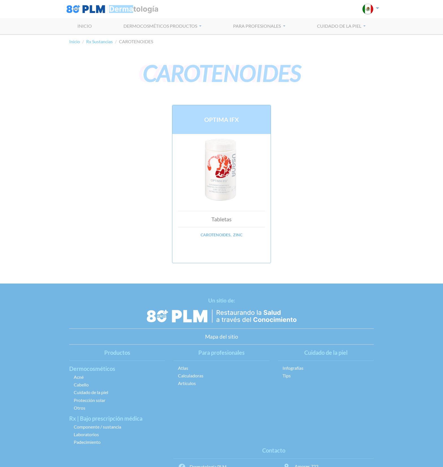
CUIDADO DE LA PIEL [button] (339, 26)
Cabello (81, 384)
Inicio (74, 41)
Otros (79, 407)
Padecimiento (87, 442)
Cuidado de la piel (91, 392)
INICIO (84, 26)
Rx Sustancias (99, 41)
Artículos (187, 383)
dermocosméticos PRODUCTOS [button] (160, 26)
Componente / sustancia (97, 426)
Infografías (293, 368)
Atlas (183, 368)
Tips (287, 375)
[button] (370, 9)
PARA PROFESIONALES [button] (257, 26)
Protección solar (89, 400)
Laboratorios (86, 434)
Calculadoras (190, 375)
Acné (79, 377)
